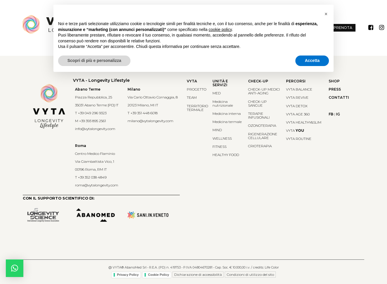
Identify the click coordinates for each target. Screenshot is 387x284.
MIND (217, 130)
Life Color (272, 267)
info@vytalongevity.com (95, 129)
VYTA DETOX (297, 106)
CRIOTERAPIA (260, 146)
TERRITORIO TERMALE (197, 108)
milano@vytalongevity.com (150, 121)
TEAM (192, 97)
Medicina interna (226, 113)
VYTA (295, 130)
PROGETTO (196, 89)
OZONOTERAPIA (262, 125)
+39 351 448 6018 (144, 113)
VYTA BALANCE (299, 89)
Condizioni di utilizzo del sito (250, 274)
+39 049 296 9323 (92, 113)
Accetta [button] (312, 60)
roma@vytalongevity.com (96, 185)
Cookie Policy (158, 274)
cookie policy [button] (220, 29)
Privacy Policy (128, 274)
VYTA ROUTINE (298, 138)
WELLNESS (222, 138)
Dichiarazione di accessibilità (198, 274)
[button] (14, 268)
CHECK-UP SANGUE (257, 103)
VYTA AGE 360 (298, 114)
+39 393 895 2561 (92, 121)
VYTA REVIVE (297, 97)
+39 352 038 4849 (92, 177)
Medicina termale (227, 122)
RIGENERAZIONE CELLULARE (262, 136)
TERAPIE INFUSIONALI (259, 115)
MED (216, 93)
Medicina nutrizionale (222, 103)
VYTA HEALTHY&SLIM (303, 122)
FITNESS (219, 146)
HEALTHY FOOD (225, 155)
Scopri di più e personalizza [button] (94, 60)
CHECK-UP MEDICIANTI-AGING (264, 91)
